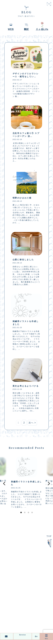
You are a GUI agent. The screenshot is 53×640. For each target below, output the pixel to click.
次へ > (32, 422)
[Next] (48, 483)
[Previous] (4, 483)
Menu (46, 636)
